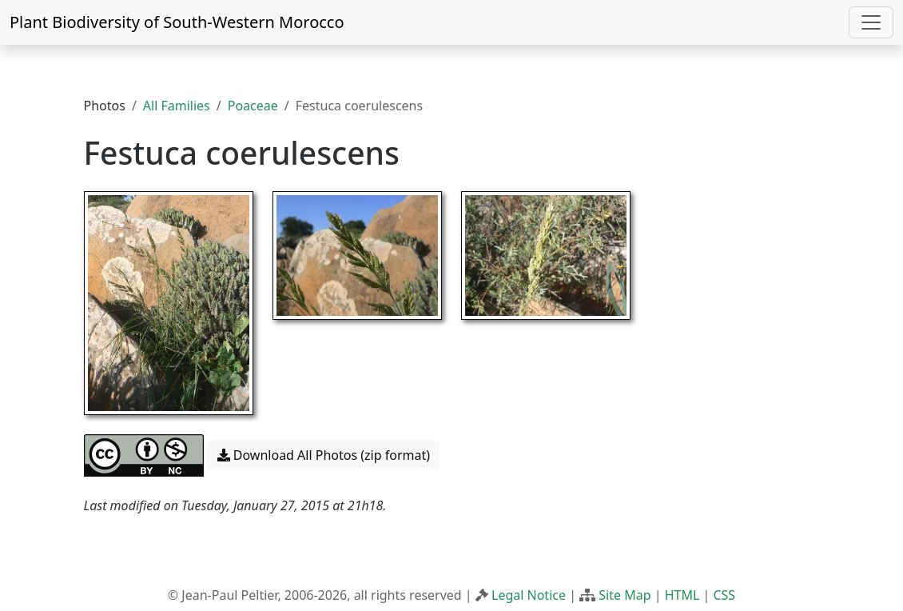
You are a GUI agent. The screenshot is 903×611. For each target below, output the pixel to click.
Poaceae (253, 105)
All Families (176, 105)
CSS (724, 595)
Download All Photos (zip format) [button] (323, 455)
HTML (682, 595)
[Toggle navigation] (871, 22)
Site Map (624, 595)
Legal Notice (528, 595)
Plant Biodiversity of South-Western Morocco (177, 22)
